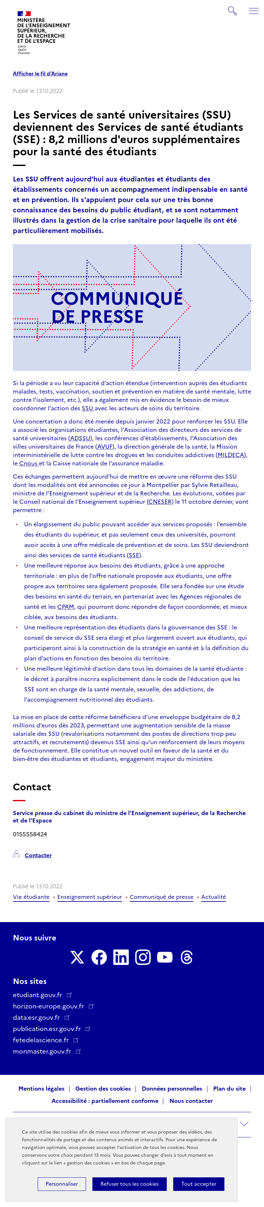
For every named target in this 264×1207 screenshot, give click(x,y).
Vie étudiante (31, 897)
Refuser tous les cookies (129, 1184)
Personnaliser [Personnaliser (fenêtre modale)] (62, 1184)
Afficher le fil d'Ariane (40, 74)
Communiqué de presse (161, 897)
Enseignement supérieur (89, 897)
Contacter (38, 855)
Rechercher (232, 7)
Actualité (213, 897)
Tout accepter (198, 1184)
